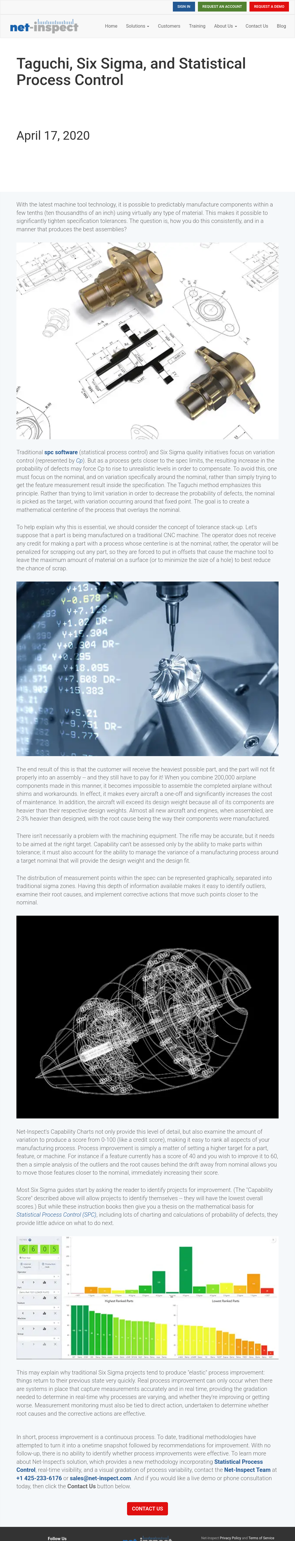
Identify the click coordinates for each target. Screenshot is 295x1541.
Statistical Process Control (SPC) (56, 1214)
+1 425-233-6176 (39, 1478)
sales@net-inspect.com (100, 1478)
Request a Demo (269, 6)
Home (111, 26)
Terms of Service (261, 1538)
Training (197, 26)
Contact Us (257, 26)
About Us (225, 26)
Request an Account (222, 6)
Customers (169, 26)
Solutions (138, 26)
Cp (79, 460)
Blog (281, 26)
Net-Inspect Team (247, 1469)
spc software (61, 452)
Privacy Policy (230, 1538)
